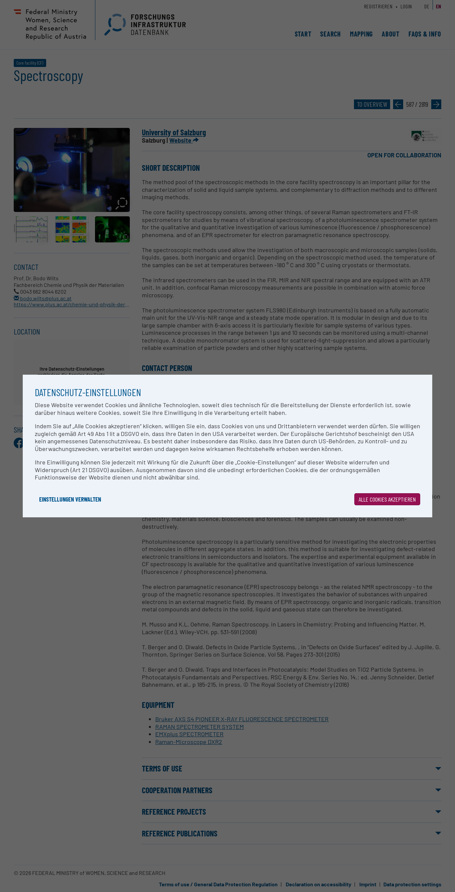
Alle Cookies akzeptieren (387, 499)
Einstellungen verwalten (70, 499)
